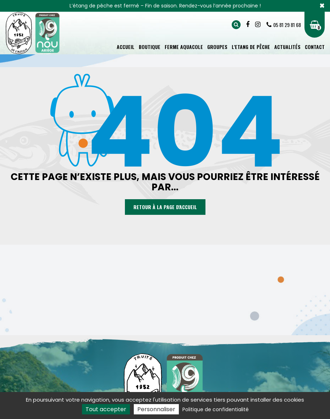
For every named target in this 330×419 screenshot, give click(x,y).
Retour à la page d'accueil (165, 207)
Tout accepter (106, 409)
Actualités (287, 46)
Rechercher (236, 24)
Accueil (125, 46)
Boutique (149, 46)
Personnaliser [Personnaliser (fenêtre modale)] (156, 409)
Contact (315, 46)
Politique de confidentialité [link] (215, 409)
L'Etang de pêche (251, 46)
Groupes (217, 46)
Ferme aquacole (184, 46)
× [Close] (322, 5)
